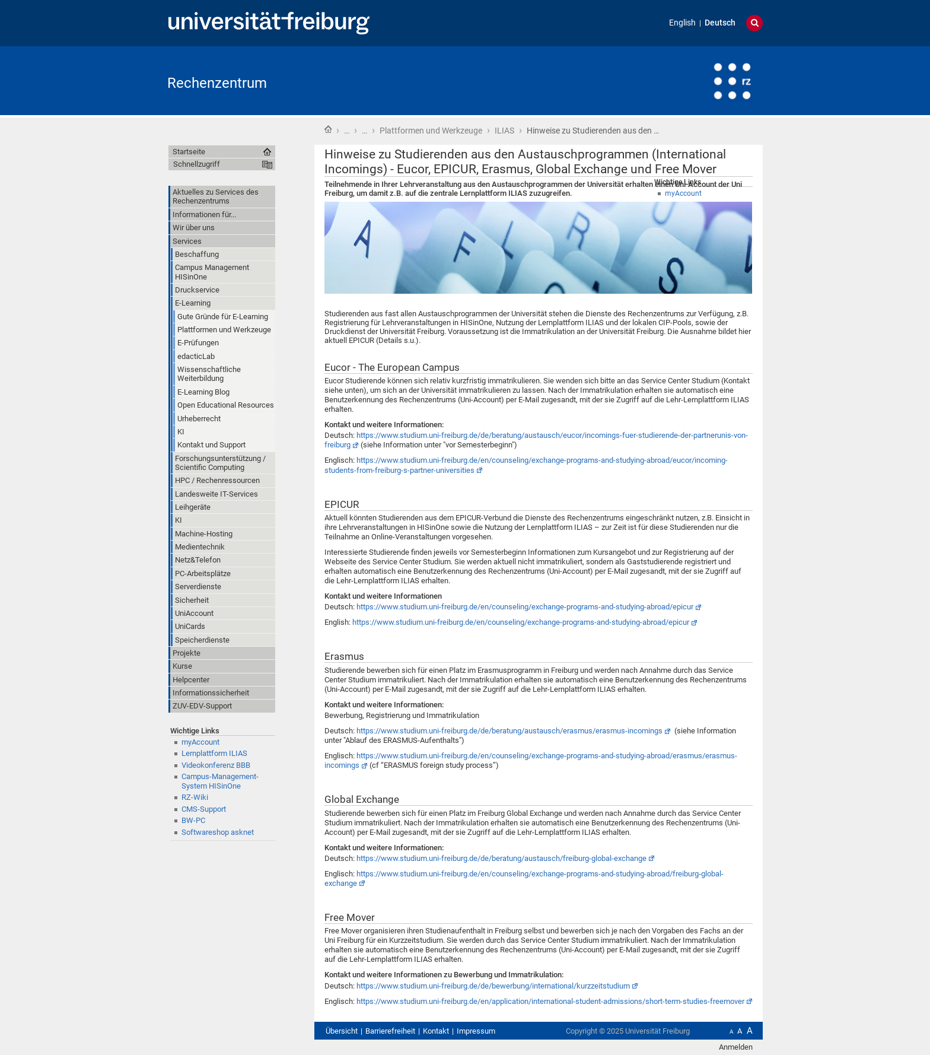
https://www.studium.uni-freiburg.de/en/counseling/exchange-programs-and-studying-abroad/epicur (524, 606)
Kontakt (436, 1031)
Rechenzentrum (217, 83)
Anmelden (736, 1047)
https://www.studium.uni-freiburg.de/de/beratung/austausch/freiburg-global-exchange (501, 858)
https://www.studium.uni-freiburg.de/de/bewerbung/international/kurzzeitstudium (493, 985)
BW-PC (193, 820)
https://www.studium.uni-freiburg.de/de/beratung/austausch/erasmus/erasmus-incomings (509, 730)
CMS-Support (203, 809)
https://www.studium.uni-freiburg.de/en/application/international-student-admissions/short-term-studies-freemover (550, 1001)
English (682, 23)
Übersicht (342, 1031)
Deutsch (720, 23)
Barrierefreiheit (390, 1031)
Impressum (476, 1031)
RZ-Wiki (194, 797)
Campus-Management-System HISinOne (220, 781)
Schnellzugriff (196, 164)
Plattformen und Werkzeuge (431, 130)
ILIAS (504, 130)
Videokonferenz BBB (215, 765)
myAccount (200, 742)
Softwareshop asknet (217, 832)
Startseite (328, 129)
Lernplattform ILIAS (214, 753)
